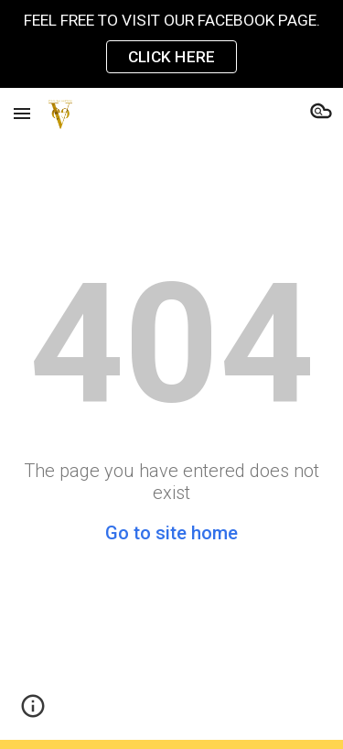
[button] (22, 113)
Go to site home (171, 533)
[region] (171, 44)
